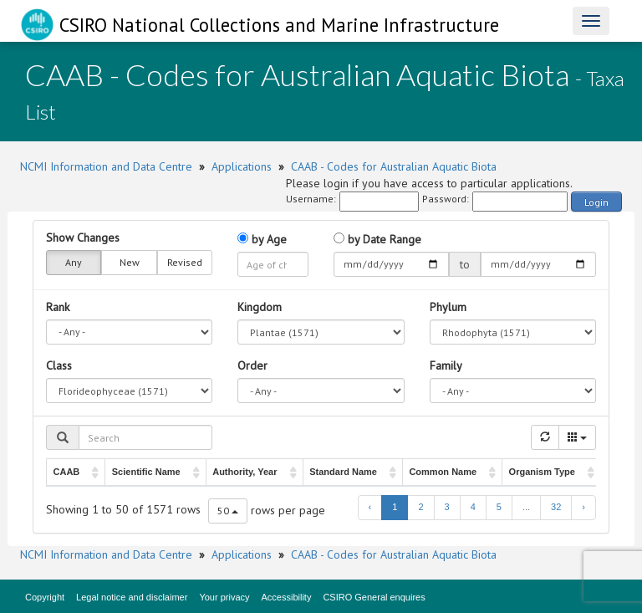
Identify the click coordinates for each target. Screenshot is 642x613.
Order (252, 365)
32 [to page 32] (556, 507)
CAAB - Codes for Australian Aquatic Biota (394, 166)
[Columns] (577, 437)
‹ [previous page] (370, 507)
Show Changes (83, 237)
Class (59, 365)
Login (596, 202)
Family (446, 365)
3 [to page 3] (447, 507)
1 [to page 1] (394, 507)
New (130, 262)
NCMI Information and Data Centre (106, 166)
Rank (57, 306)
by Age (262, 239)
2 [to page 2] (420, 507)
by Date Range (377, 239)
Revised (184, 262)
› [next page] (583, 507)
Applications (241, 166)
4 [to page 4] (473, 507)
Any (73, 262)
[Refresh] (545, 437)
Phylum (448, 306)
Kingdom (259, 306)
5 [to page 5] (499, 507)
